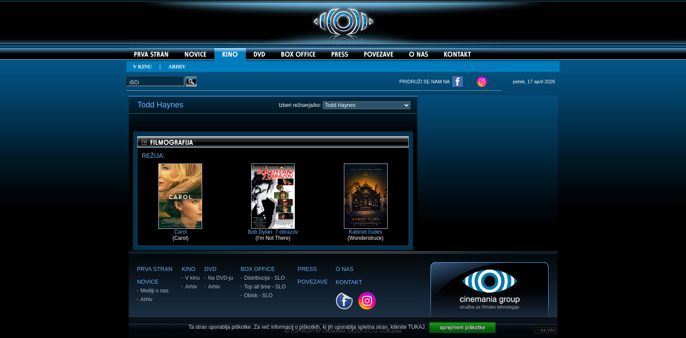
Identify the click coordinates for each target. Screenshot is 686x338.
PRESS (307, 269)
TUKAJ (416, 327)
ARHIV (177, 67)
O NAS (344, 269)
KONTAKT (349, 282)
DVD (210, 269)
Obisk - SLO (258, 295)
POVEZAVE (313, 281)
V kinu (192, 278)
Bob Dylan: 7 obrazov (273, 229)
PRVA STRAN (154, 269)
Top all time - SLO (265, 287)
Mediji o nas (154, 291)
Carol (180, 229)
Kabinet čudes (366, 229)
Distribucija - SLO (264, 278)
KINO (189, 269)
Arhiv (146, 299)
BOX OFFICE (258, 269)
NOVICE (148, 281)
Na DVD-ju (220, 278)
